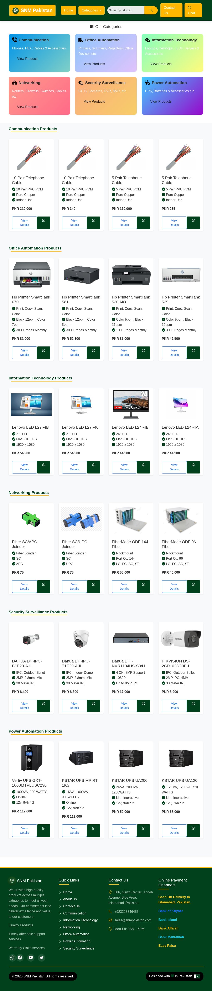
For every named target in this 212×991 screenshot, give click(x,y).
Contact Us (169, 10)
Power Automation (74, 941)
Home (68, 10)
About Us (68, 899)
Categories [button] (90, 10)
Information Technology (78, 920)
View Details (24, 223)
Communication (73, 913)
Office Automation (74, 934)
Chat (191, 10)
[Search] (126, 10)
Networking (69, 927)
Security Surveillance (76, 948)
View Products (27, 58)
